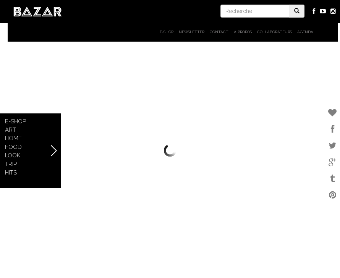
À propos (243, 32)
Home (13, 138)
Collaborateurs (274, 32)
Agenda (305, 32)
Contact (219, 32)
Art (10, 129)
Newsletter (191, 32)
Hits (11, 172)
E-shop (166, 32)
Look (12, 155)
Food (13, 147)
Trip (11, 164)
